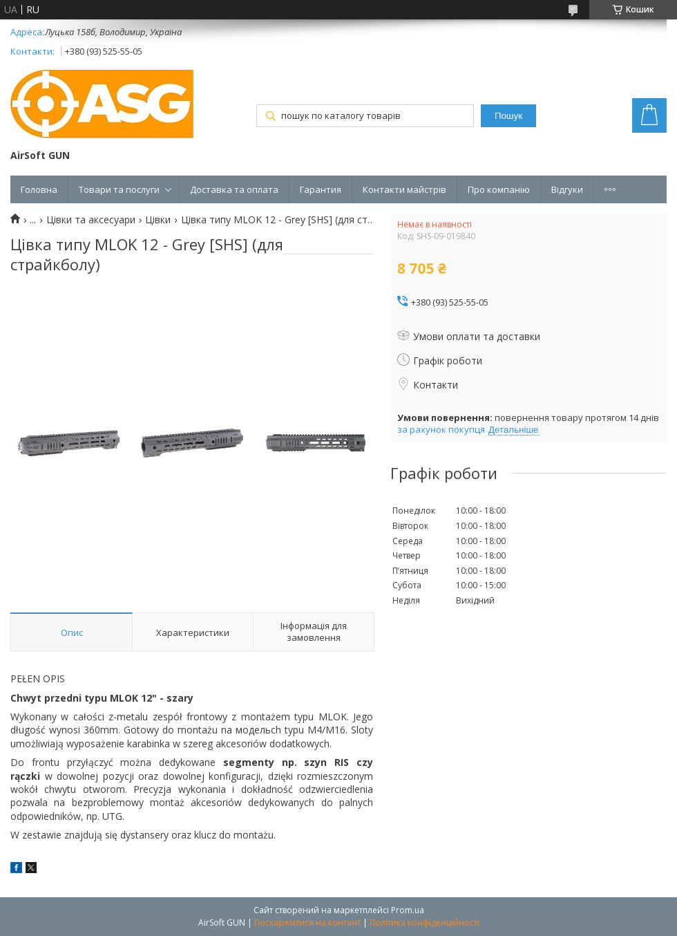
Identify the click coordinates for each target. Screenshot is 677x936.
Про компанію (499, 189)
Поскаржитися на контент (307, 922)
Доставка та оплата (234, 189)
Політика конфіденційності (424, 922)
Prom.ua (407, 910)
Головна (39, 189)
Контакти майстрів (404, 189)
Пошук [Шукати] (508, 116)
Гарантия (320, 189)
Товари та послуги (119, 189)
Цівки (158, 220)
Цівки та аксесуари (90, 220)
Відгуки (567, 189)
